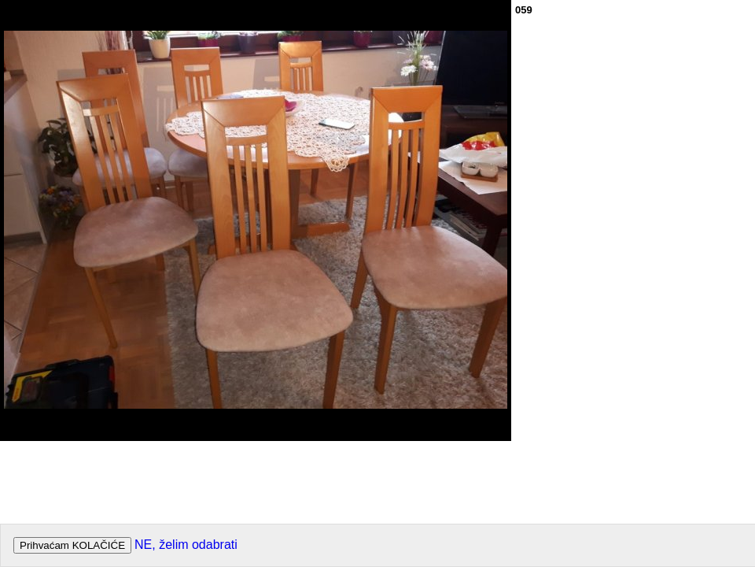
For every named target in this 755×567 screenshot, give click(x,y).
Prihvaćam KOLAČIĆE (72, 545)
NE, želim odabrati (186, 544)
